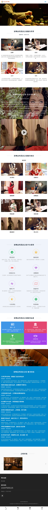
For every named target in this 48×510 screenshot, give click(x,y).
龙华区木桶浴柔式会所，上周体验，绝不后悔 (13, 410)
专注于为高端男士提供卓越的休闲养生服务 (24, 360)
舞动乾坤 (12, 232)
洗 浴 (36, 52)
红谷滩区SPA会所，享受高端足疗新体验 (12, 401)
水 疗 (12, 75)
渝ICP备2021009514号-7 (33, 503)
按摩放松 (36, 195)
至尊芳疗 (36, 177)
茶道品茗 (12, 214)
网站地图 (3, 481)
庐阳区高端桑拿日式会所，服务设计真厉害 (13, 426)
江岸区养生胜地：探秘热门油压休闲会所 (12, 376)
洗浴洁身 (36, 214)
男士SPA (36, 232)
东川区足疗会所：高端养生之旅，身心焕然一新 (14, 435)
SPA (36, 75)
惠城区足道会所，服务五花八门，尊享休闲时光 (14, 418)
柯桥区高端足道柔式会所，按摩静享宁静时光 (13, 385)
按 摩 (12, 52)
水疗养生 (12, 177)
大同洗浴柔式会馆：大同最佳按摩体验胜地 (13, 393)
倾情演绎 (12, 195)
